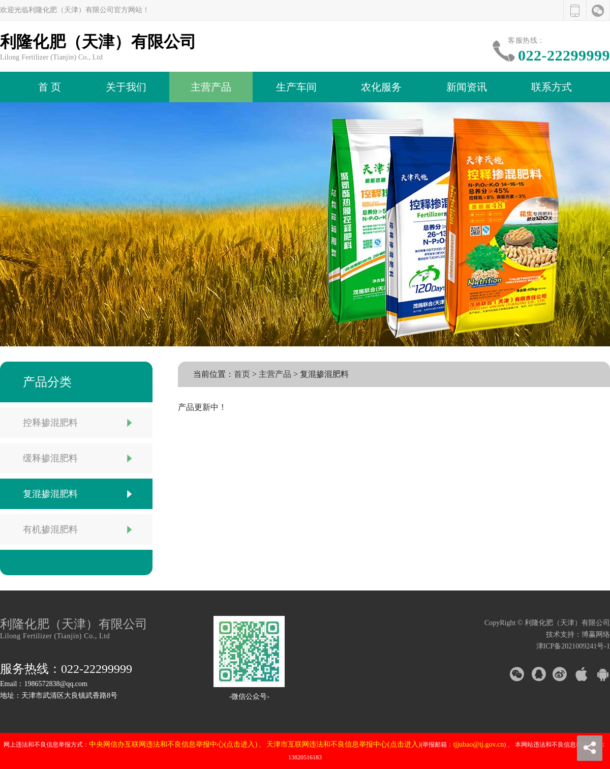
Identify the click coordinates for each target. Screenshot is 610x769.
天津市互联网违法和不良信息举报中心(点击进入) (343, 744)
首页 (242, 374)
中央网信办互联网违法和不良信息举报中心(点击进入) (173, 744)
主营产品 (275, 374)
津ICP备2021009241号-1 (573, 646)
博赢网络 (596, 634)
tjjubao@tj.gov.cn (478, 744)
